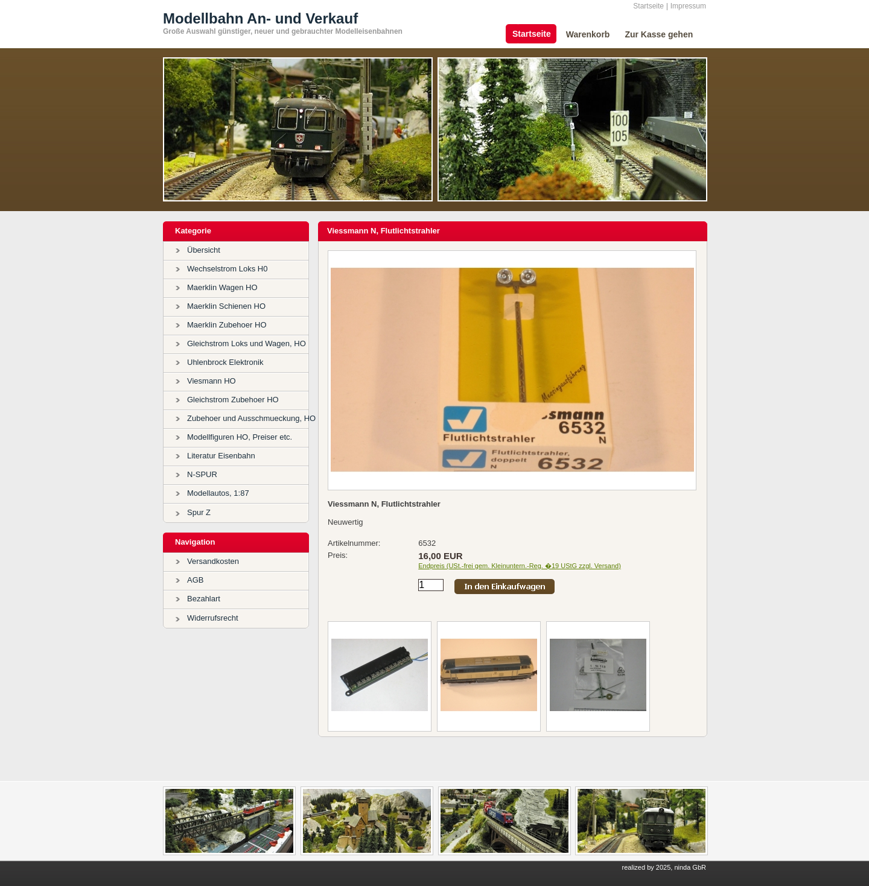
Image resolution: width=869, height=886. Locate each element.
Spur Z (199, 512)
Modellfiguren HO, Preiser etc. (239, 436)
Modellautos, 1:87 (218, 493)
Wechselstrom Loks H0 (227, 268)
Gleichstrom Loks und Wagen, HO (246, 343)
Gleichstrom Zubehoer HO (233, 399)
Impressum (688, 6)
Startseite (648, 6)
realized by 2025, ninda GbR (664, 867)
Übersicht (203, 250)
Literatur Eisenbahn (221, 455)
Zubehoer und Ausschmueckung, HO (251, 418)
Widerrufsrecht (212, 617)
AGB (195, 579)
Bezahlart (203, 598)
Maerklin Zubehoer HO (227, 324)
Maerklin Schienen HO (226, 306)
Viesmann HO (211, 380)
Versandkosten (213, 561)
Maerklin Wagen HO (222, 287)
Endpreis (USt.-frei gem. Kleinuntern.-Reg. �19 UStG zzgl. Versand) (519, 565)
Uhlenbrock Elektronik (225, 362)
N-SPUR (202, 474)
